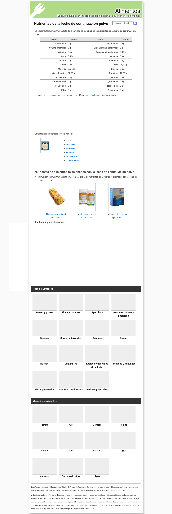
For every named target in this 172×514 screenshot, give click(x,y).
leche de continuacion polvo (104, 95)
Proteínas (70, 152)
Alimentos (127, 11)
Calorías (70, 140)
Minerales (70, 148)
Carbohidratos (72, 160)
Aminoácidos (72, 156)
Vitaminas (70, 144)
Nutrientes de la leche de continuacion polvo (71, 23)
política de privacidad (76, 509)
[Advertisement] (86, 114)
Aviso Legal (89, 509)
